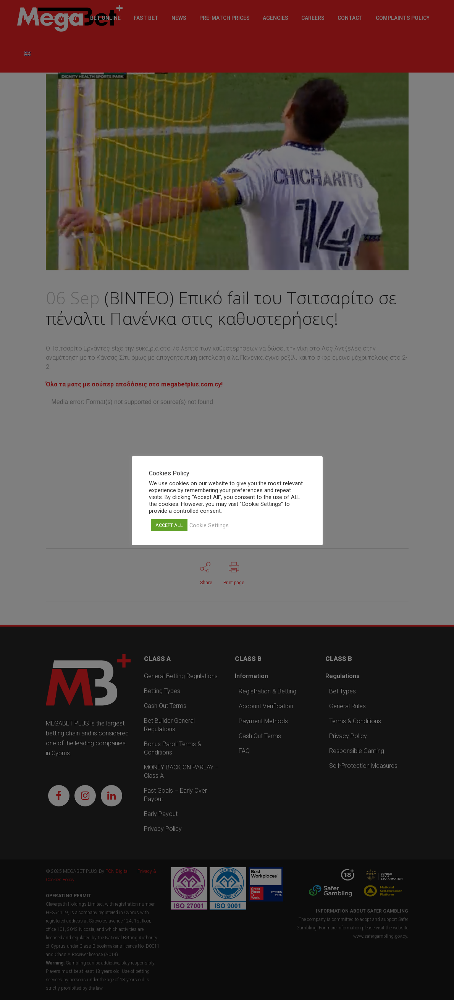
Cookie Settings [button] (209, 525)
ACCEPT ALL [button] (169, 525)
